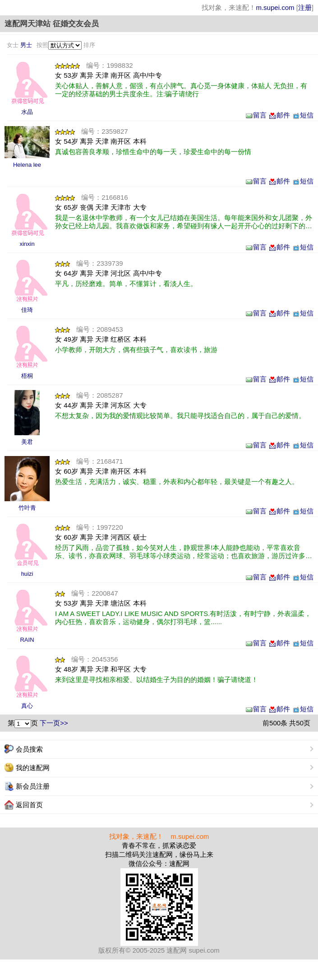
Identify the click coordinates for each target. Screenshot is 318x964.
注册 (305, 7)
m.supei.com (275, 7)
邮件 (279, 115)
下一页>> (54, 723)
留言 (256, 115)
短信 (302, 115)
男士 (26, 45)
